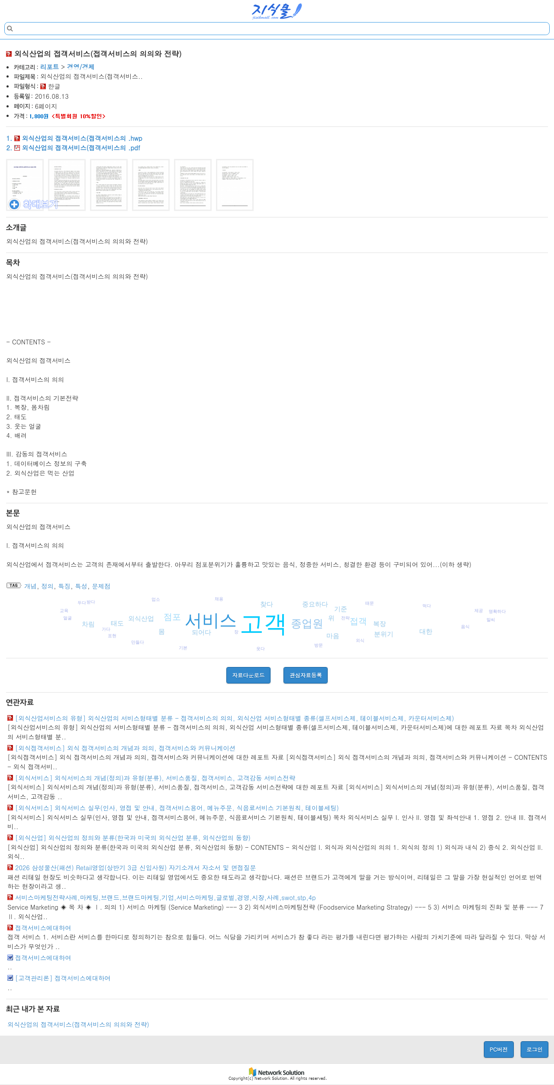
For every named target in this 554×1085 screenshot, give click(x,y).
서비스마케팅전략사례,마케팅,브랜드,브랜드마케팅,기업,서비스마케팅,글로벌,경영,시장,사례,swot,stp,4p (165, 897)
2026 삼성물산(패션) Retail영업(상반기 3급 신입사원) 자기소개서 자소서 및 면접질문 (135, 867)
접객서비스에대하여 (43, 927)
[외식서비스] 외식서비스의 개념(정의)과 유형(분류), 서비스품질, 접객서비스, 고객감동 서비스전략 (155, 778)
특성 (81, 586)
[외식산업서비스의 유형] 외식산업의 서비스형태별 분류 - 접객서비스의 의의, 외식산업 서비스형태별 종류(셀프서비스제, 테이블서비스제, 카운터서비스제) (234, 718)
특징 (64, 586)
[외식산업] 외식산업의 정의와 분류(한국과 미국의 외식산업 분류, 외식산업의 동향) (133, 837)
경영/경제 (81, 66)
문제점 (101, 586)
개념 (30, 586)
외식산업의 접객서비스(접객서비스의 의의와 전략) (78, 1024)
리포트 (49, 66)
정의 (47, 586)
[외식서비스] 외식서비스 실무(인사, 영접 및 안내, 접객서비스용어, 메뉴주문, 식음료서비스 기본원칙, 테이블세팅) (177, 807)
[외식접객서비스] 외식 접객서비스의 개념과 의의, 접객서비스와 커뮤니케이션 (125, 748)
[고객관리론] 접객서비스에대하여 (63, 978)
